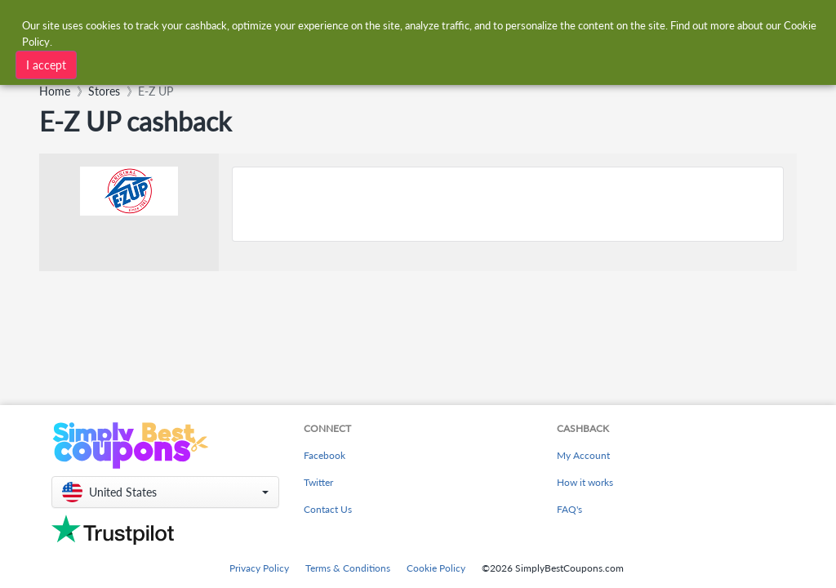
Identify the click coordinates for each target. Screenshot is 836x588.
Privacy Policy (259, 568)
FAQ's (569, 509)
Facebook (324, 455)
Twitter (318, 482)
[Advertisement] (508, 204)
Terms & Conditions (347, 568)
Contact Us (328, 509)
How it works (585, 482)
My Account (583, 455)
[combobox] (248, 63)
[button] (165, 492)
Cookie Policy (436, 568)
